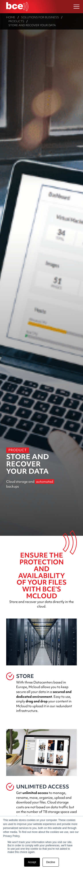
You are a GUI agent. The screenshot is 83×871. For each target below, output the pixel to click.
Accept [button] (32, 862)
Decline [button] (50, 862)
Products (16, 21)
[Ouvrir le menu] (76, 7)
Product (17, 450)
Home (10, 17)
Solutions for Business (40, 17)
